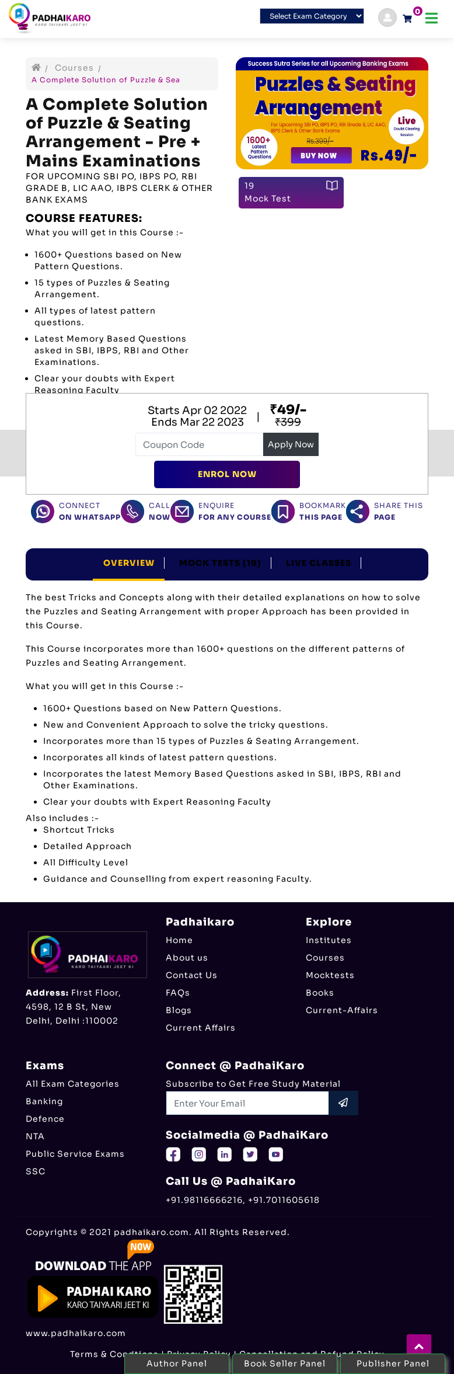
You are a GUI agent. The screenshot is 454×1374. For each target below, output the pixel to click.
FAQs (178, 992)
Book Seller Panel (285, 1363)
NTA (35, 1136)
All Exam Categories (73, 1084)
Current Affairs (201, 1027)
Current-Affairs (342, 1010)
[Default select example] (312, 16)
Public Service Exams (75, 1154)
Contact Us (192, 975)
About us (187, 957)
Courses (74, 67)
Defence (45, 1119)
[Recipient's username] (247, 1103)
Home (179, 940)
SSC (36, 1171)
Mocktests (330, 975)
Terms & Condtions (114, 1354)
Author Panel (176, 1363)
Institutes (329, 940)
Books (320, 992)
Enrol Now (227, 474)
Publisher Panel (393, 1363)
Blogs (179, 1010)
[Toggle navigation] (431, 18)
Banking (44, 1101)
